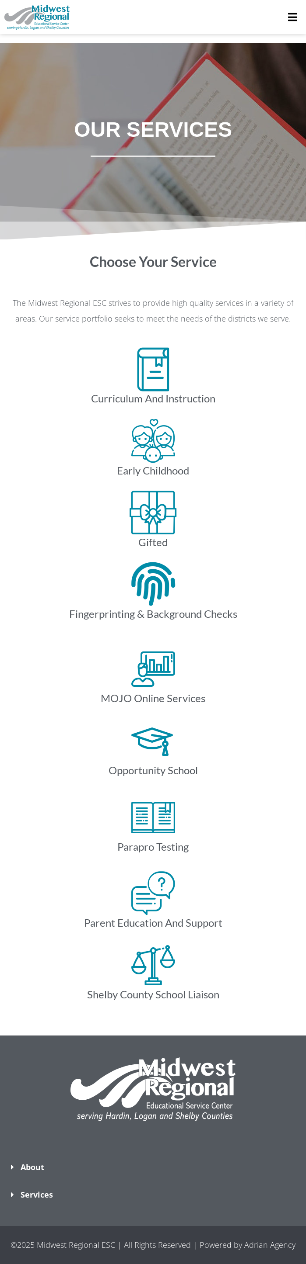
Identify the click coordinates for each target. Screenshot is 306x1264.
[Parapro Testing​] (153, 817)
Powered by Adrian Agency (247, 1245)
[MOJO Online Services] (153, 668)
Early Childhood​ (153, 470)
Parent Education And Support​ (153, 922)
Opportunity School (153, 770)
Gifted (153, 542)
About (32, 1167)
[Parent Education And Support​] (153, 893)
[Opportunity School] (153, 740)
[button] (153, 1135)
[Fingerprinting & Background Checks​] (153, 584)
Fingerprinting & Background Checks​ (153, 613)
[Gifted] (153, 512)
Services (37, 1194)
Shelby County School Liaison (153, 994)
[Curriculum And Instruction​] (153, 369)
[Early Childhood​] (153, 441)
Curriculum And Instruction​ (153, 398)
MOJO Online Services (153, 698)
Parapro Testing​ (153, 846)
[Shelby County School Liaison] (153, 965)
